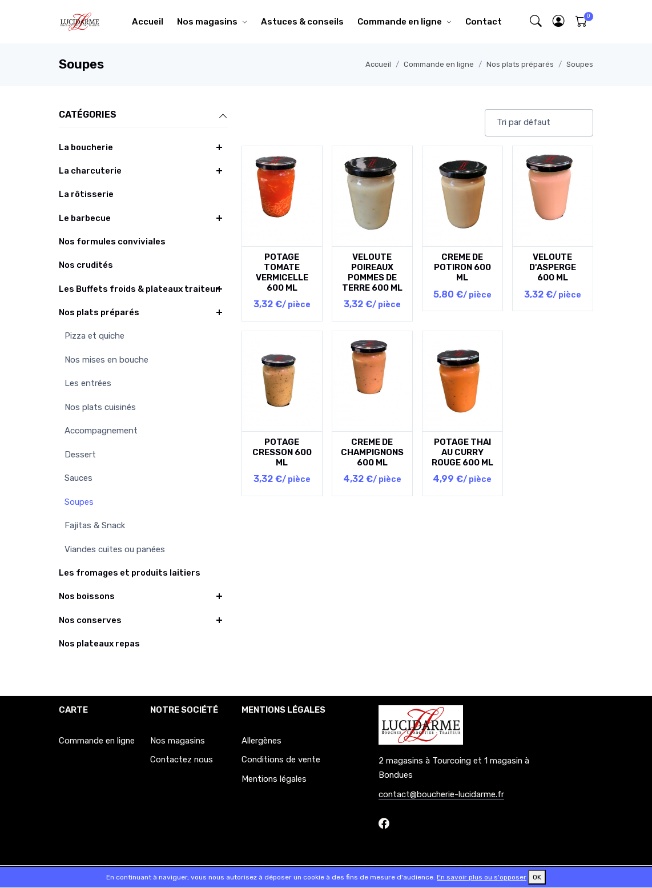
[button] (559, 22)
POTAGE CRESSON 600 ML (282, 452)
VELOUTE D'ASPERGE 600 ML (552, 267)
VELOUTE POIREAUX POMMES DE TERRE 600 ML (372, 272)
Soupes (579, 64)
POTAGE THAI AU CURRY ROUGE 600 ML (462, 452)
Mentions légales (274, 779)
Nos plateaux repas (99, 643)
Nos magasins (207, 22)
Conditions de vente (281, 759)
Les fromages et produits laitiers (129, 573)
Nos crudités (86, 265)
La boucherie (86, 147)
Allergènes (261, 741)
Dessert (80, 454)
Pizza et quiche (94, 336)
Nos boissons (87, 596)
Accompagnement (101, 430)
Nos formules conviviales (112, 241)
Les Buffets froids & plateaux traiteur (139, 289)
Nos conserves (90, 620)
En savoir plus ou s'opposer (481, 877)
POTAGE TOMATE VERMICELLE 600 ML (282, 272)
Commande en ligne (399, 22)
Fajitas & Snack (95, 525)
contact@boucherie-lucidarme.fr (441, 794)
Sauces (78, 478)
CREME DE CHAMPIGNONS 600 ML (372, 452)
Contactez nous (181, 759)
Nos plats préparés (520, 64)
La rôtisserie (86, 194)
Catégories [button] (143, 115)
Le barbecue (85, 218)
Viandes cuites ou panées (115, 549)
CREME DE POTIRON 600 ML (462, 267)
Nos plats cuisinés (100, 407)
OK (537, 877)
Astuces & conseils (302, 22)
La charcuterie (90, 171)
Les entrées (88, 383)
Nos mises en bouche (106, 360)
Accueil (147, 22)
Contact (483, 22)
